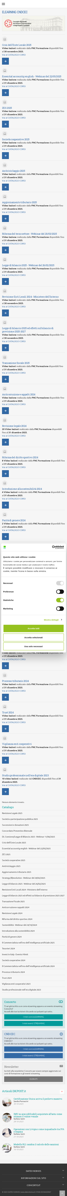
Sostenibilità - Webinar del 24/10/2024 (19, 925)
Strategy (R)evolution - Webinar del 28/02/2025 (23, 878)
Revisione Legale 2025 (12, 813)
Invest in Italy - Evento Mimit (15, 954)
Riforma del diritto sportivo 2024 (17, 919)
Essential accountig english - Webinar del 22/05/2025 (26, 848)
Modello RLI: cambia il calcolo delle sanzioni (36, 1144)
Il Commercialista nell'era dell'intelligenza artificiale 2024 (28, 966)
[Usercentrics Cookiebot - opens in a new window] (52, 547)
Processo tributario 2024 (13, 972)
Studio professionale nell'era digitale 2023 (21, 990)
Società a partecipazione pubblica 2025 (20, 819)
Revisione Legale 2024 (12, 913)
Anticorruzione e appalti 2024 (15, 907)
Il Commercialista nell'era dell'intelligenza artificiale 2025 (28, 942)
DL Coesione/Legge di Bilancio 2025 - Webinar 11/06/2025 (28, 837)
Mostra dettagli (51, 620)
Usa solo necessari (33, 646)
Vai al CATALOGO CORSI (14, 55)
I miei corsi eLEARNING (33, 1017)
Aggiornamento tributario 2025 (16, 872)
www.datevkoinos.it (28, 1192)
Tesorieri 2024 (8, 948)
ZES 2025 (6, 854)
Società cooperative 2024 (13, 960)
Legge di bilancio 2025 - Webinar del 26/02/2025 (24, 884)
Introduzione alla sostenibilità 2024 (18, 931)
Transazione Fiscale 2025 (13, 901)
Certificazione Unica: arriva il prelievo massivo (38, 1099)
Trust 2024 (7, 978)
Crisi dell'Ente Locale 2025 (14, 842)
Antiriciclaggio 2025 (11, 866)
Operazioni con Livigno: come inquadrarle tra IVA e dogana (39, 1130)
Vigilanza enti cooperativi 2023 (16, 984)
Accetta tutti (33, 628)
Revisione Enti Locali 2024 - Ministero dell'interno (24, 890)
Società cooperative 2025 (13, 860)
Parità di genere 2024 (11, 937)
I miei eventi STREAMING (33, 1023)
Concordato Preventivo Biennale (17, 831)
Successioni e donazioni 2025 (15, 825)
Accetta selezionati (33, 637)
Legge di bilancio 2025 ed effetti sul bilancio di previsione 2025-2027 (33, 895)
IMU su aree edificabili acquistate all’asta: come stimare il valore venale (38, 1115)
